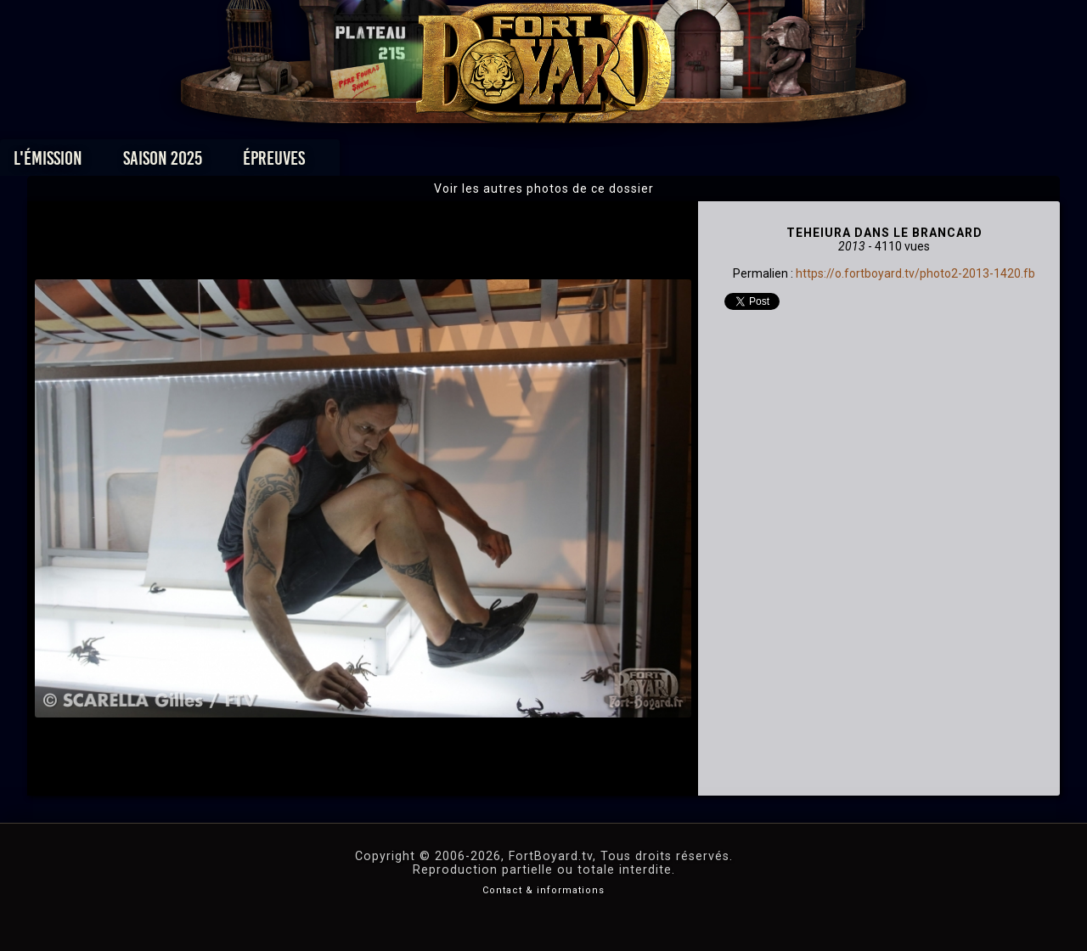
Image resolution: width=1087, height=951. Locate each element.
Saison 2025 (278, 162)
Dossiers (661, 162)
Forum (752, 162)
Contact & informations (543, 890)
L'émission (163, 162)
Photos (484, 162)
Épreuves (389, 162)
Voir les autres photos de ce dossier (544, 188)
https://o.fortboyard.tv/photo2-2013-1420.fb (915, 273)
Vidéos (570, 162)
